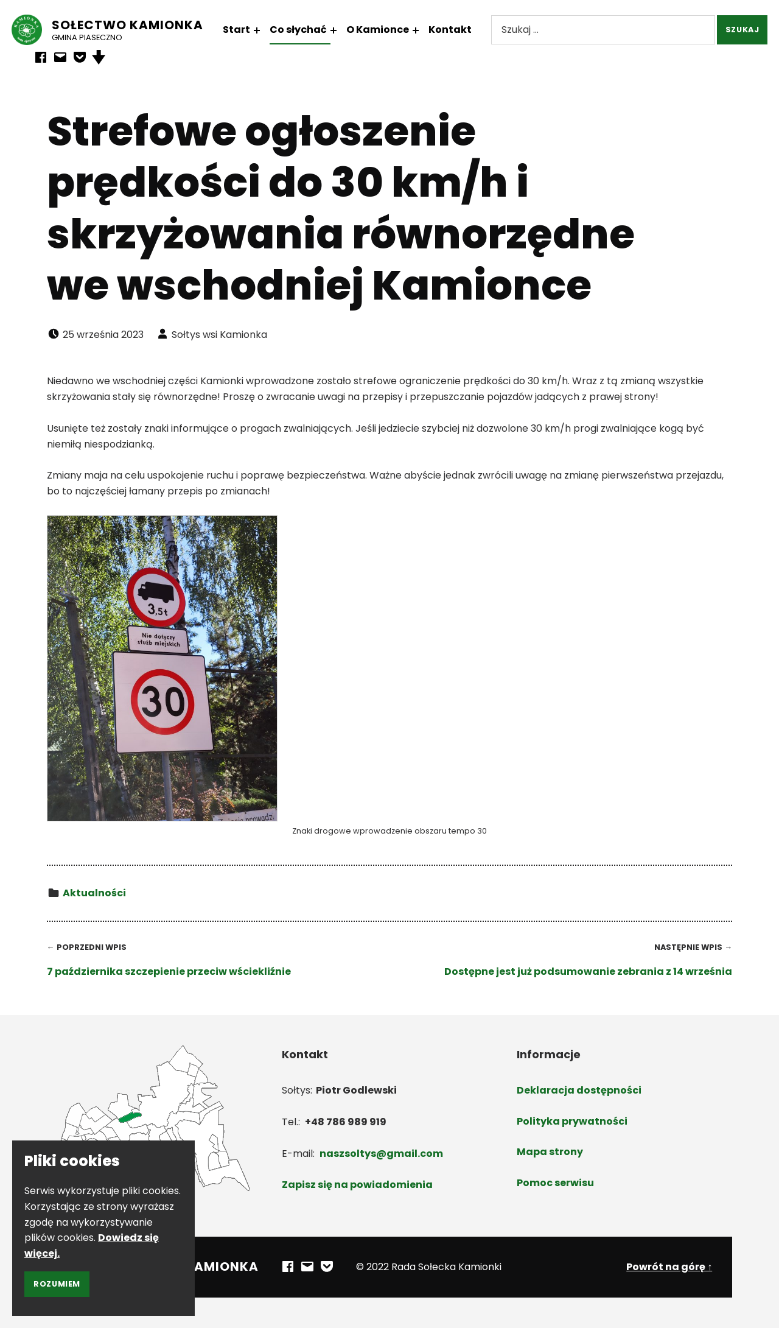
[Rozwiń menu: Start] (265, 30)
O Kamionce (385, 30)
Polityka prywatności (572, 1121)
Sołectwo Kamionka (135, 24)
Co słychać (306, 30)
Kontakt (458, 30)
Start (244, 30)
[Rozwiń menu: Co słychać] (341, 30)
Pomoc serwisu (555, 1183)
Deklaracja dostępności (579, 1090)
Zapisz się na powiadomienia (357, 1185)
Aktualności (94, 893)
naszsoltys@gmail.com (381, 1154)
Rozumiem (56, 1284)
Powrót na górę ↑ (669, 1267)
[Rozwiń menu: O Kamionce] (424, 30)
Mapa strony (550, 1152)
